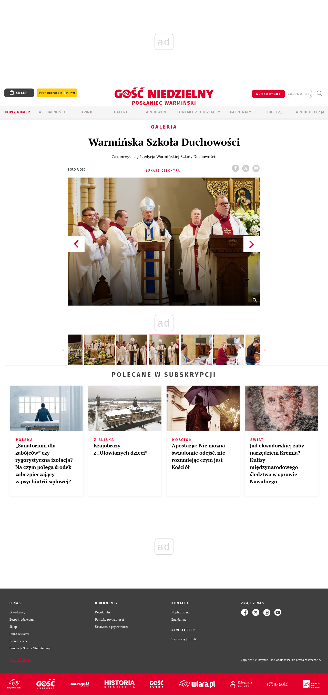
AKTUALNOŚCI (52, 112)
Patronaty (241, 112)
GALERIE (122, 112)
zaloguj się (300, 94)
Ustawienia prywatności (111, 627)
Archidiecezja (310, 112)
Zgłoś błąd (21, 660)
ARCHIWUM (156, 112)
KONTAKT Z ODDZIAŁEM (199, 112)
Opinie (86, 112)
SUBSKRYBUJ (268, 94)
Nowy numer (17, 112)
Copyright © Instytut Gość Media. (262, 660)
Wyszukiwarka (319, 93)
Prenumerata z (57, 93)
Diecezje (275, 112)
